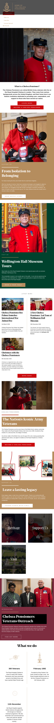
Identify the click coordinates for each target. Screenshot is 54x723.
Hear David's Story (14, 196)
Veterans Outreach (8, 23)
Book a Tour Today (13, 284)
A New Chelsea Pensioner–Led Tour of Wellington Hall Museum (41, 317)
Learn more (27, 103)
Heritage (14, 528)
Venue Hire (6, 20)
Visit (14, 559)
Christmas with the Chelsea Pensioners (11, 354)
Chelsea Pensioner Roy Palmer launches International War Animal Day (12, 317)
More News (27, 375)
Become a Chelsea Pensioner (27, 107)
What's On (6, 17)
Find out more (11, 636)
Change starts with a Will (17, 505)
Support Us (40, 528)
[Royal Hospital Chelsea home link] (15, 7)
